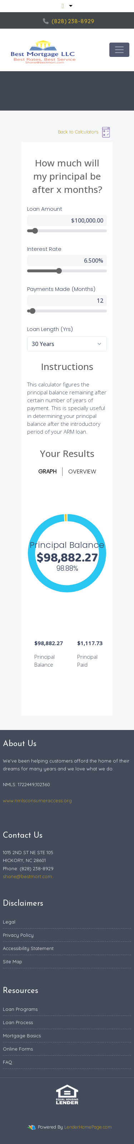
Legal (9, 922)
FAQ (7, 1062)
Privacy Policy (18, 935)
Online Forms (18, 1049)
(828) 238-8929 (68, 21)
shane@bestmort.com (27, 876)
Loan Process (18, 1022)
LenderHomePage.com (88, 1127)
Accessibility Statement (28, 948)
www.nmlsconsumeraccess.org (37, 800)
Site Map (12, 961)
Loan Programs (20, 1009)
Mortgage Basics (22, 1035)
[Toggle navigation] (119, 50)
